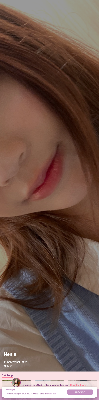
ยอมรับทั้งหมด (80, 392)
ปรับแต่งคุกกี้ (52, 394)
